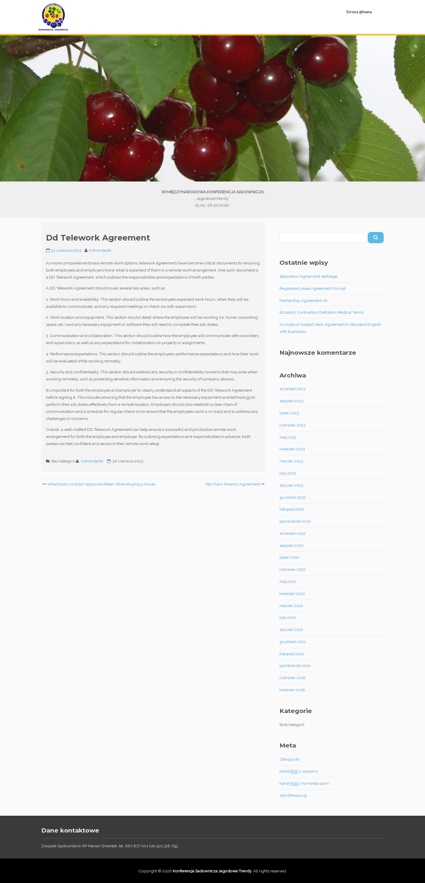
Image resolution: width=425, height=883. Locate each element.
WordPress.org (293, 795)
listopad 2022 (291, 509)
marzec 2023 (291, 461)
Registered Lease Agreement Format (312, 288)
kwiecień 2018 (292, 689)
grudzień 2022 (292, 497)
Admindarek (100, 250)
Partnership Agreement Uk (303, 300)
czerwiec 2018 (292, 677)
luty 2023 (287, 473)
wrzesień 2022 (292, 533)
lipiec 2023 (289, 413)
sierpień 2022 (291, 545)
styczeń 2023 (291, 485)
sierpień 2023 (291, 400)
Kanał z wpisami (298, 771)
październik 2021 (294, 665)
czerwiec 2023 (292, 425)
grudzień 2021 (292, 641)
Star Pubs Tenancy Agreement (235, 484)
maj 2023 (287, 437)
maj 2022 (287, 581)
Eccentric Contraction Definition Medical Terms (321, 312)
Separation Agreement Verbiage (308, 276)
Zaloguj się (289, 759)
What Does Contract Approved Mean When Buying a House (98, 484)
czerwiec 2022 (292, 569)
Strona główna (359, 11)
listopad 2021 (291, 653)
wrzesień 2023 (292, 388)
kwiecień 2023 (292, 449)
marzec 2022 (291, 605)
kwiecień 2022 (292, 593)
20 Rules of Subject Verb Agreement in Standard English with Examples (330, 328)
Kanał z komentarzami (304, 783)
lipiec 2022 (289, 557)
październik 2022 (295, 521)
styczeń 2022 (291, 629)
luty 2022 (287, 617)
